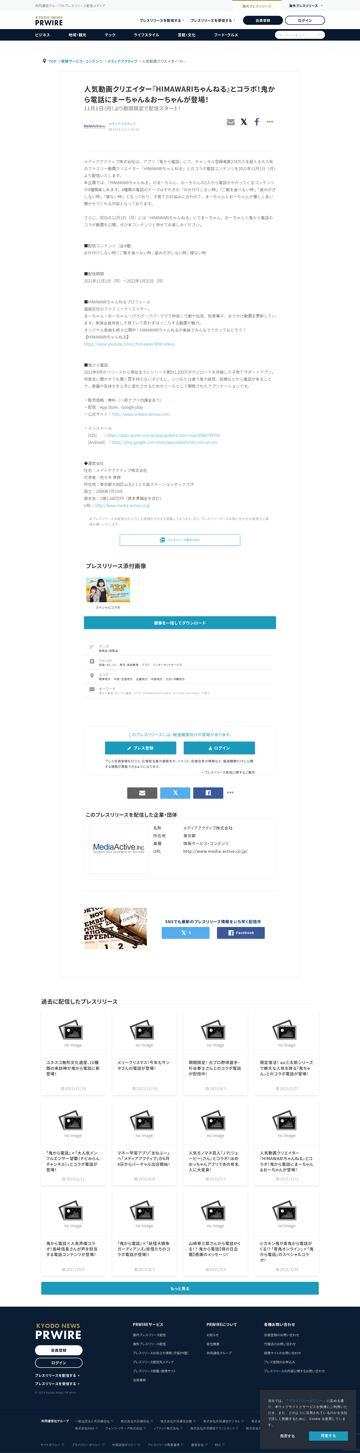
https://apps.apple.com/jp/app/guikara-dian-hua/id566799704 (163, 435)
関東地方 (105, 679)
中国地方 (157, 679)
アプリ (146, 665)
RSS (218, 1444)
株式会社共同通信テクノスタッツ (212, 1428)
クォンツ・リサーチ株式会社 (124, 1428)
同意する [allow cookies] (328, 1436)
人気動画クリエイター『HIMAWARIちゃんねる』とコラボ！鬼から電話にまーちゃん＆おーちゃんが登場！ (287, 1161)
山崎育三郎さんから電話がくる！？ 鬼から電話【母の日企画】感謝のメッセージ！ (215, 1249)
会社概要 (213, 1343)
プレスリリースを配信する (160, 20)
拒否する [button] (287, 1436)
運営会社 (197, 1444)
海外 (303, 6)
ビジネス (42, 34)
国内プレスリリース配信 (149, 1334)
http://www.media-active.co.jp (122, 505)
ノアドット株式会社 (166, 1428)
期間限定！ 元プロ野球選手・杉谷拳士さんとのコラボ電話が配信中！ (215, 1068)
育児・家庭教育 (130, 665)
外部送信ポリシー (124, 1444)
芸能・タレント (108, 665)
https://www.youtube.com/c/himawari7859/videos (129, 344)
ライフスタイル (147, 34)
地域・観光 (77, 34)
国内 (257, 6)
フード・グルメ (226, 34)
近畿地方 (142, 679)
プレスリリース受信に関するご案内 (229, 772)
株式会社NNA (84, 1428)
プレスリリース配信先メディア (153, 1362)
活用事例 (139, 1380)
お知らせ (212, 1334)
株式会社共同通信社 (135, 1421)
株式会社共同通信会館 (176, 1421)
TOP (53, 61)
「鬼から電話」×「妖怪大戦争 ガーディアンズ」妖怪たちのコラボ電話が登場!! (144, 1249)
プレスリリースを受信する (211, 20)
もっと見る (180, 1288)
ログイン (305, 20)
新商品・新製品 (108, 651)
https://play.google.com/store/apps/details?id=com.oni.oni (165, 442)
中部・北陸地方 (124, 679)
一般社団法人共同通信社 (92, 1421)
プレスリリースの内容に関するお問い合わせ (294, 1371)
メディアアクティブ (123, 61)
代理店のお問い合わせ (280, 1343)
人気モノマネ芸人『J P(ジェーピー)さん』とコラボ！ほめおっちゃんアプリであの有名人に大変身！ (214, 1161)
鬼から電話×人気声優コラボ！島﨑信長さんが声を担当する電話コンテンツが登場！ (72, 1249)
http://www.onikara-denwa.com (141, 414)
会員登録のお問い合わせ (281, 1334)
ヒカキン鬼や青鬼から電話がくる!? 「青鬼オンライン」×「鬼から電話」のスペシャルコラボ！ (287, 1251)
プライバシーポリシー (306, 1401)
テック (110, 34)
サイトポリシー (51, 1444)
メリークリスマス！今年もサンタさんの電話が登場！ (144, 1065)
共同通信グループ (219, 1353)
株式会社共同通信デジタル (221, 1421)
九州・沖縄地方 (175, 679)
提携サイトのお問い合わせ (282, 1353)
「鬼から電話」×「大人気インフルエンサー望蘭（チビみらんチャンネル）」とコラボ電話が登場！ (73, 1161)
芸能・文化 (187, 34)
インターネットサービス (167, 665)
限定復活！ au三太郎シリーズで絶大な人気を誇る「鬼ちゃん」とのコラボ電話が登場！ (286, 1068)
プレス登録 (141, 748)
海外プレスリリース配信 (149, 1343)
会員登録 (263, 20)
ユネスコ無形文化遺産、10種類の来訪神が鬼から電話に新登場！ (73, 1068)
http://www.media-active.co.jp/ (215, 851)
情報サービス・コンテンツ (82, 61)
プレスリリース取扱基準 (164, 1444)
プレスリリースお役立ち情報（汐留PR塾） (161, 1353)
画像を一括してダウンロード (180, 623)
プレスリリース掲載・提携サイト (154, 1371)
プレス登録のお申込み (279, 1362)
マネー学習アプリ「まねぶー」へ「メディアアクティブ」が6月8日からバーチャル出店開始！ (144, 1158)
